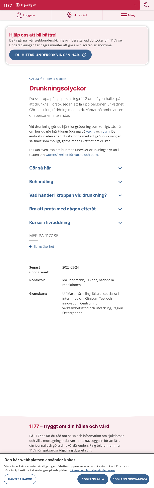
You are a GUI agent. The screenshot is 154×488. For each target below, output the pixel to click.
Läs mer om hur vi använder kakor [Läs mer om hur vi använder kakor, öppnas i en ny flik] (92, 471)
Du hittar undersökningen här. (47, 54)
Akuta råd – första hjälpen (48, 79)
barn (106, 131)
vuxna (90, 131)
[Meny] (128, 15)
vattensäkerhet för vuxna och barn (72, 154)
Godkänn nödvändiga (129, 480)
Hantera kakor (20, 480)
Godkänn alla (93, 480)
